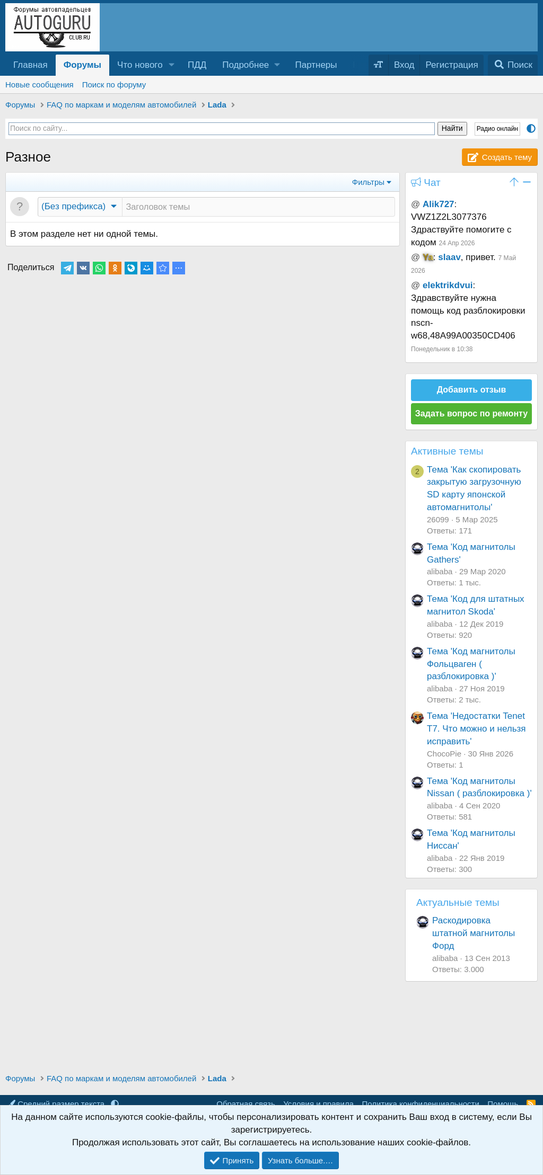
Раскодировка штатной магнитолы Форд (473, 933)
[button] (172, 65)
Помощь (502, 1103)
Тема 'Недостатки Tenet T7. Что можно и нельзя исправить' (476, 728)
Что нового (140, 65)
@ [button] (415, 204)
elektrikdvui (448, 285)
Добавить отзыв (471, 389)
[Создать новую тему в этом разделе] (258, 207)
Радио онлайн (497, 128)
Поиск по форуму (114, 84)
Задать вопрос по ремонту (471, 413)
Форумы (82, 65)
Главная (30, 65)
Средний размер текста (57, 1103)
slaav (449, 257)
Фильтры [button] (368, 181)
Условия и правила (318, 1103)
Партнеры (316, 65)
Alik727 (438, 204)
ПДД (197, 65)
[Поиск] (513, 65)
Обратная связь (245, 1103)
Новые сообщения (39, 84)
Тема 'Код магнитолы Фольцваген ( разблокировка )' (471, 664)
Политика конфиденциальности (420, 1103)
